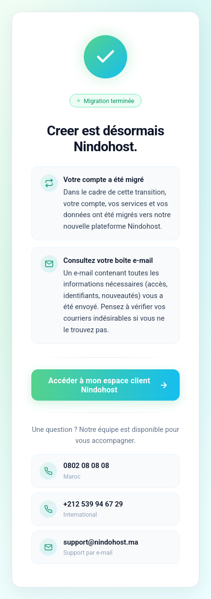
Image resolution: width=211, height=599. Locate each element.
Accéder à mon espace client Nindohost (108, 385)
